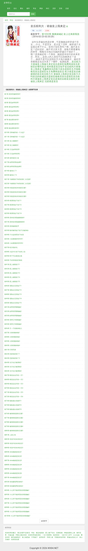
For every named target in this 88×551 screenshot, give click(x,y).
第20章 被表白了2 (10, 175)
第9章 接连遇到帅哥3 (11, 128)
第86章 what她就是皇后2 (13, 456)
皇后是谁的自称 (58, 79)
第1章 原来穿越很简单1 (12, 94)
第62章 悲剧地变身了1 (12, 354)
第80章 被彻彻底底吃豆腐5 (13, 430)
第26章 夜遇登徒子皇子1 (12, 200)
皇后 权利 (46, 66)
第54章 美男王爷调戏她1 (12, 320)
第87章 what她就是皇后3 (13, 460)
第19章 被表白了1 (10, 171)
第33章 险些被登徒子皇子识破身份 (16, 230)
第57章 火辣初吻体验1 (12, 333)
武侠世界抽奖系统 (34, 535)
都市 (28, 8)
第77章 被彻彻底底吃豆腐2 (13, 418)
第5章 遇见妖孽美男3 (11, 111)
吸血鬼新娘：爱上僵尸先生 (45, 533)
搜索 (32, 14)
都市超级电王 (15, 537)
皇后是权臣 (67, 76)
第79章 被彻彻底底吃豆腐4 (13, 426)
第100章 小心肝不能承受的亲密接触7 (17, 516)
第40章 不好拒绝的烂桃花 (13, 260)
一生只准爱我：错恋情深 (50, 535)
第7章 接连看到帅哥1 (11, 120)
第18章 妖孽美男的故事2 (12, 166)
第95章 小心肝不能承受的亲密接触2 (16, 494)
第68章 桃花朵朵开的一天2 (13, 379)
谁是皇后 (53, 81)
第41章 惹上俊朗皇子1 (12, 264)
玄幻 (15, 8)
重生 (21, 8)
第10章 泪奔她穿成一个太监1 (14, 132)
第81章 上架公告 (10, 435)
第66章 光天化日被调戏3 (12, 371)
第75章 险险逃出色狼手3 (12, 409)
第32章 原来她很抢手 (11, 226)
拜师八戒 (50, 537)
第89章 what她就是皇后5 (13, 469)
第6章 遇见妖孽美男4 (11, 115)
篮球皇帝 (42, 537)
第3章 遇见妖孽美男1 (11, 102)
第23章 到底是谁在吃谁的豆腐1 (15, 188)
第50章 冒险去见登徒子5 (12, 303)
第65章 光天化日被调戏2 (12, 367)
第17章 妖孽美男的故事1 (12, 162)
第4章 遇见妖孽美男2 (11, 107)
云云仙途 (76, 535)
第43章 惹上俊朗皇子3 (12, 273)
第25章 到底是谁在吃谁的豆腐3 (15, 196)
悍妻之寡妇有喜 (21, 535)
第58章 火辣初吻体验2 (12, 337)
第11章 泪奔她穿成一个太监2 (14, 137)
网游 (41, 8)
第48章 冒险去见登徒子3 (12, 294)
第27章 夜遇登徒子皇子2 (12, 205)
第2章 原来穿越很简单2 (12, 98)
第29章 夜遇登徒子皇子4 (12, 213)
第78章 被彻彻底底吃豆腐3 (13, 422)
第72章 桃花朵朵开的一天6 (13, 396)
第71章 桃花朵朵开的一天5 (13, 392)
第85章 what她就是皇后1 (13, 452)
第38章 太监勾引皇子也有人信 (14, 252)
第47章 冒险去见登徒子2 (12, 290)
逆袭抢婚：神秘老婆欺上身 (65, 533)
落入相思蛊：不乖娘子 (30, 537)
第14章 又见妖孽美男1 (12, 149)
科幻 (47, 8)
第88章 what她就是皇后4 (13, 465)
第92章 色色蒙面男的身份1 (13, 482)
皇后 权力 (64, 71)
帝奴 (32, 533)
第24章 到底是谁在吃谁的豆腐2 (15, 192)
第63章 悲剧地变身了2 (12, 358)
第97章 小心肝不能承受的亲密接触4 (16, 503)
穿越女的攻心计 (72, 537)
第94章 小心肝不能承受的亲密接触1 (16, 490)
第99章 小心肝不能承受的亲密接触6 (16, 511)
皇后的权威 (38, 76)
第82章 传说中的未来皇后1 (13, 439)
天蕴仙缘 (11, 535)
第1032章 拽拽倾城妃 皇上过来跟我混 (60, 34)
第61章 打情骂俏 (10, 350)
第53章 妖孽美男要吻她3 (12, 315)
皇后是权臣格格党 (53, 76)
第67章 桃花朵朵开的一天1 (13, 375)
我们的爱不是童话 (23, 533)
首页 (8, 8)
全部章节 (44, 521)
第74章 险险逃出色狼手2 (12, 405)
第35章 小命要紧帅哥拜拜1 (13, 239)
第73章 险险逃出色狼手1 (12, 401)
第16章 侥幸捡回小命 (11, 158)
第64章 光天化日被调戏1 (12, 362)
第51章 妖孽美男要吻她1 (12, 307)
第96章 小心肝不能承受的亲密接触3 (16, 499)
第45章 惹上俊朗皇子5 (12, 281)
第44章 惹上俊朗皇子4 (12, 277)
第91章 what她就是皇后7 (13, 477)
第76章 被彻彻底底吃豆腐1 (13, 413)
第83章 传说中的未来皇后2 (13, 443)
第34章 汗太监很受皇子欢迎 (14, 235)
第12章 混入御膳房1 (11, 141)
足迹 (67, 8)
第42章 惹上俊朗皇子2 (12, 269)
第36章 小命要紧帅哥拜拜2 (13, 243)
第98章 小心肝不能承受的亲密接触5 (16, 507)
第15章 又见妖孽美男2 (12, 154)
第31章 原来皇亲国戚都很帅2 (14, 222)
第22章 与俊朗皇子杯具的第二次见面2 (17, 183)
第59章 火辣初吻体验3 (12, 341)
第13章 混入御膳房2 (11, 145)
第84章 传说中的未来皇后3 (13, 448)
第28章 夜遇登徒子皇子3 (12, 209)
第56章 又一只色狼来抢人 (13, 328)
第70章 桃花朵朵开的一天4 (13, 388)
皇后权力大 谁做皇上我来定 (55, 74)
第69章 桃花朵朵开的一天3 (13, 384)
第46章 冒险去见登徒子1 (12, 286)
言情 (60, 8)
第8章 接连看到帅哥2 (11, 124)
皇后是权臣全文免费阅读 (47, 71)
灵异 (54, 8)
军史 (34, 8)
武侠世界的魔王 (10, 533)
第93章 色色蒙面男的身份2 (13, 486)
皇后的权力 (54, 69)
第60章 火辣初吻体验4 (12, 345)
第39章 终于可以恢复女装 (13, 256)
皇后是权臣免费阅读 (63, 64)
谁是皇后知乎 (58, 66)
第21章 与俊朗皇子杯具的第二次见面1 (17, 179)
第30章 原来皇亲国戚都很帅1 (14, 217)
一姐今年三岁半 (66, 535)
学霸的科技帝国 (60, 537)
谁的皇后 (37, 74)
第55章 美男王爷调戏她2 (12, 324)
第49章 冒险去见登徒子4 (12, 298)
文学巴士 (8, 3)
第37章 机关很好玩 (10, 247)
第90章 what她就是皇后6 (13, 473)
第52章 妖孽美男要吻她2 (12, 311)
